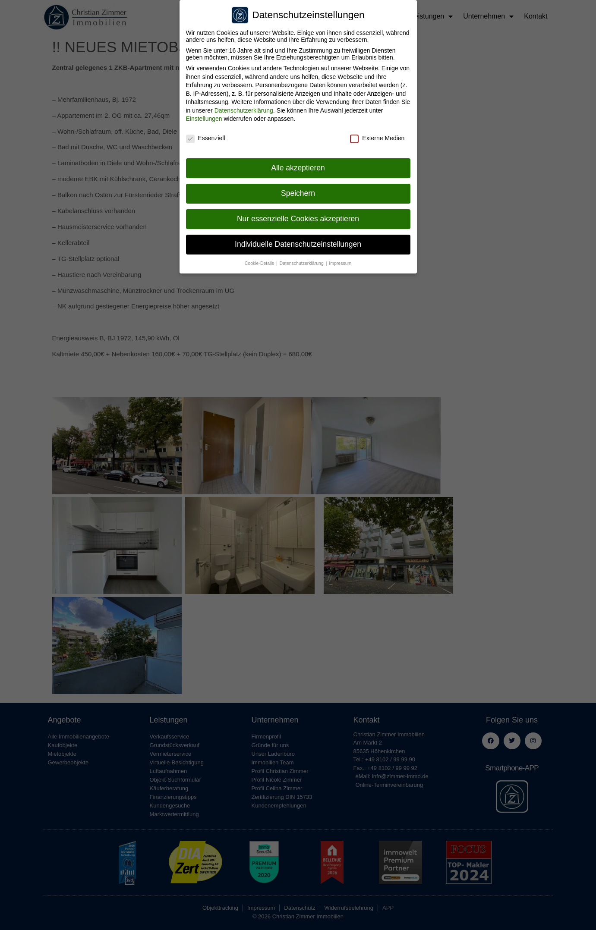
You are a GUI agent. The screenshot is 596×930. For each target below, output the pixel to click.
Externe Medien (377, 131)
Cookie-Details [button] (260, 256)
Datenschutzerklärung (243, 103)
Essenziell (205, 131)
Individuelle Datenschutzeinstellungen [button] (298, 237)
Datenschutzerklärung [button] (302, 256)
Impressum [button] (340, 256)
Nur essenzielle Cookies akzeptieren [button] (298, 211)
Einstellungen (204, 112)
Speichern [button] (298, 186)
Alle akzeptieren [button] (298, 161)
